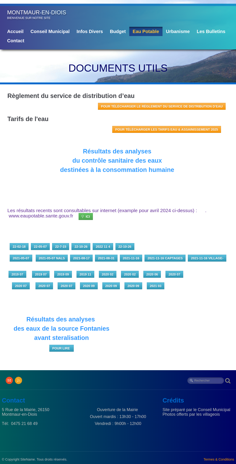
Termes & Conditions (219, 459)
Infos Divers (90, 31)
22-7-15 (60, 246)
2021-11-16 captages (165, 258)
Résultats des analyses (118, 151)
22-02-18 (19, 246)
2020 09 (89, 286)
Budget (118, 31)
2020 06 (152, 274)
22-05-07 (40, 246)
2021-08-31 (106, 258)
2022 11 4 (103, 246)
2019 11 (85, 274)
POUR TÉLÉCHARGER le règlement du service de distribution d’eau (162, 106)
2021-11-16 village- (207, 258)
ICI (86, 216)
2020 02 (108, 274)
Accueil (15, 31)
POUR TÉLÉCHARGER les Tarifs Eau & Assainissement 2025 (166, 129)
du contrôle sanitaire (103, 160)
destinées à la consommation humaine (118, 169)
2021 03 (156, 286)
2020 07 (174, 274)
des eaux (149, 160)
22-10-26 (80, 246)
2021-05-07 (21, 258)
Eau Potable (146, 31)
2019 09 (63, 274)
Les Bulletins (211, 31)
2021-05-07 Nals (52, 258)
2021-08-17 (81, 258)
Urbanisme (178, 31)
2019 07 (17, 274)
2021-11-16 (131, 258)
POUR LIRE (61, 348)
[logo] (37, 14)
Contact (15, 40)
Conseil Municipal (50, 31)
